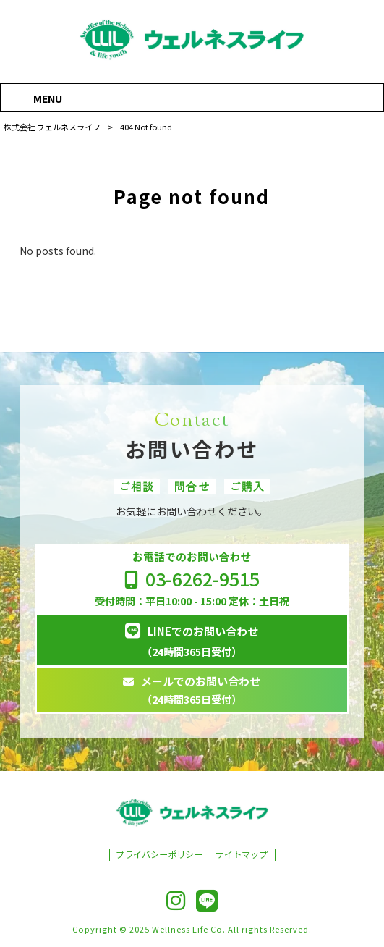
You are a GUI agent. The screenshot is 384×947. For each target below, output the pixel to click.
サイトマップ (242, 855)
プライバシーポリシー (159, 855)
